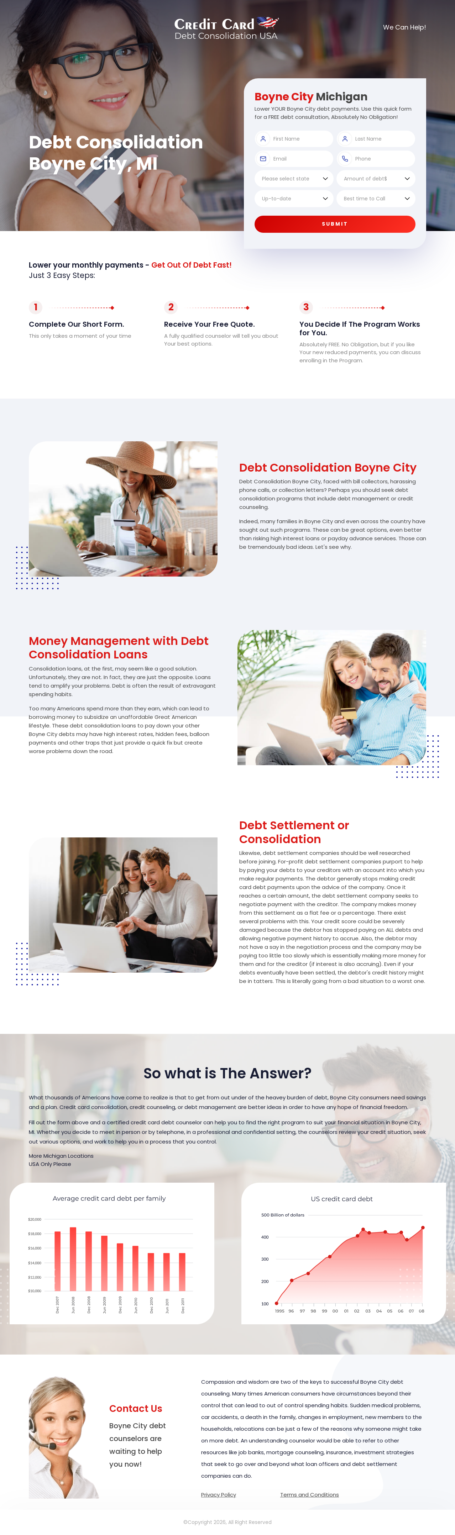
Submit (335, 223)
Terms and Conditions (309, 1494)
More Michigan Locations (61, 1156)
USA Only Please (50, 1164)
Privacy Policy (218, 1494)
